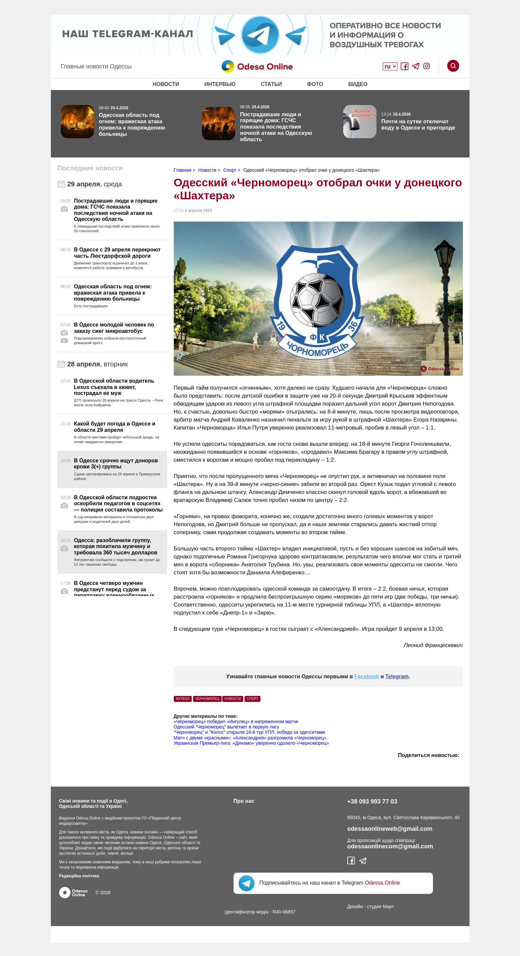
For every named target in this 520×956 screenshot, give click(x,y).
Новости (166, 84)
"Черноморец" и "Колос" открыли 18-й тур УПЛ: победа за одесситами (249, 732)
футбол (182, 699)
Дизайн (355, 906)
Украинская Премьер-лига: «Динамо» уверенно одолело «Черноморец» (251, 743)
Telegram (397, 676)
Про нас (244, 801)
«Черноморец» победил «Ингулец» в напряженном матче (236, 721)
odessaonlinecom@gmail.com (390, 846)
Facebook (366, 676)
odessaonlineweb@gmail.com (390, 828)
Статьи (271, 84)
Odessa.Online (382, 883)
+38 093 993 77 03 (372, 801)
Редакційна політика (79, 876)
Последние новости (90, 168)
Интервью (220, 84)
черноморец (207, 699)
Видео (357, 84)
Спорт (253, 699)
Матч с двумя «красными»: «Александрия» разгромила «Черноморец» (250, 737)
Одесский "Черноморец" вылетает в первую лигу (226, 726)
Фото (315, 84)
